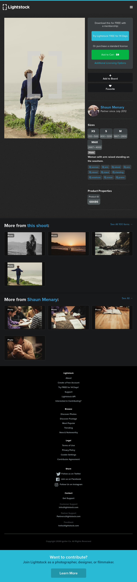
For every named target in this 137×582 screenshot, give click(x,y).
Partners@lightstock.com (68, 516)
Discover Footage (68, 418)
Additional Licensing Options (110, 63)
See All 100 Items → (121, 224)
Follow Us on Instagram (71, 484)
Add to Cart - (110, 55)
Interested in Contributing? (68, 400)
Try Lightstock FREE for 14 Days (110, 36)
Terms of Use (68, 445)
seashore (95, 177)
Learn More (69, 573)
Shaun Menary (112, 107)
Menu (131, 7)
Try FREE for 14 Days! (68, 387)
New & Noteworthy (68, 432)
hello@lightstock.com (68, 525)
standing (118, 172)
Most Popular (68, 423)
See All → (127, 298)
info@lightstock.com (68, 507)
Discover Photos (69, 414)
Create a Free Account (68, 382)
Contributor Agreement (68, 459)
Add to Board (110, 77)
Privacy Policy (68, 449)
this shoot (37, 225)
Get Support (68, 498)
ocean (108, 177)
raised (116, 167)
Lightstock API (68, 396)
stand (105, 172)
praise (120, 177)
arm (105, 167)
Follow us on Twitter (71, 473)
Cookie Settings (68, 454)
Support (68, 391)
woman (94, 167)
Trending (68, 427)
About (69, 377)
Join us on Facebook (71, 478)
